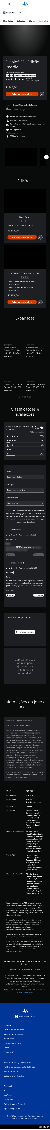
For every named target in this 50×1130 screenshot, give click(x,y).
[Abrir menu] (3, 4)
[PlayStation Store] (12, 12)
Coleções (21, 21)
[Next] (46, 157)
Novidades (8, 21)
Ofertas (32, 21)
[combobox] (25, 477)
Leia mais (10, 590)
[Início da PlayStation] (25, 4)
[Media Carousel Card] (21, 157)
